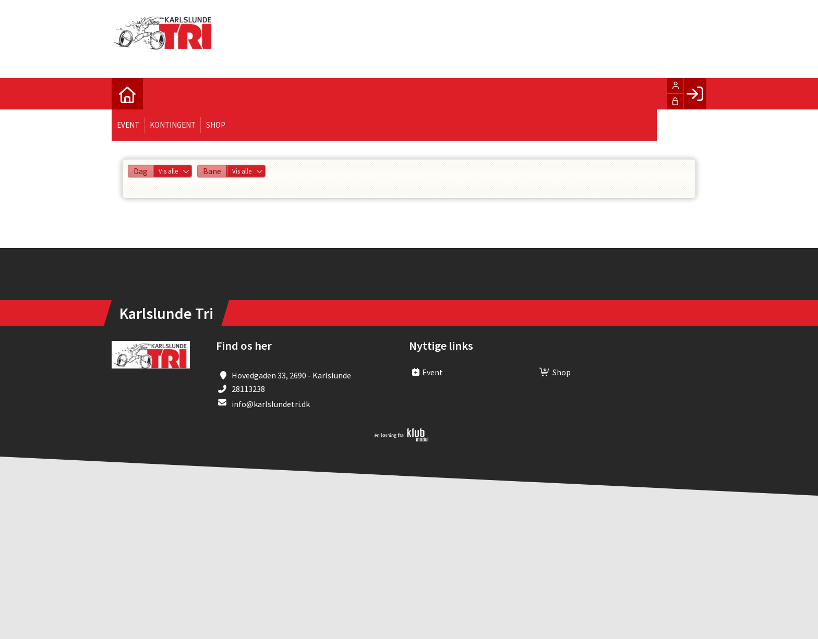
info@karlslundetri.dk (271, 404)
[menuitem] (127, 93)
